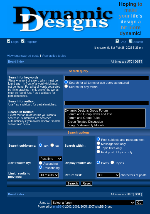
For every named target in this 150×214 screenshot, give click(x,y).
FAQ (120, 41)
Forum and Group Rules (105, 118)
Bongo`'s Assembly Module (105, 125)
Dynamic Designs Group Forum (105, 110)
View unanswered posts (23, 55)
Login (13, 41)
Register (29, 41)
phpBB (57, 206)
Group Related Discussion (105, 122)
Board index (16, 61)
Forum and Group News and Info (105, 114)
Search (136, 41)
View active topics (54, 55)
